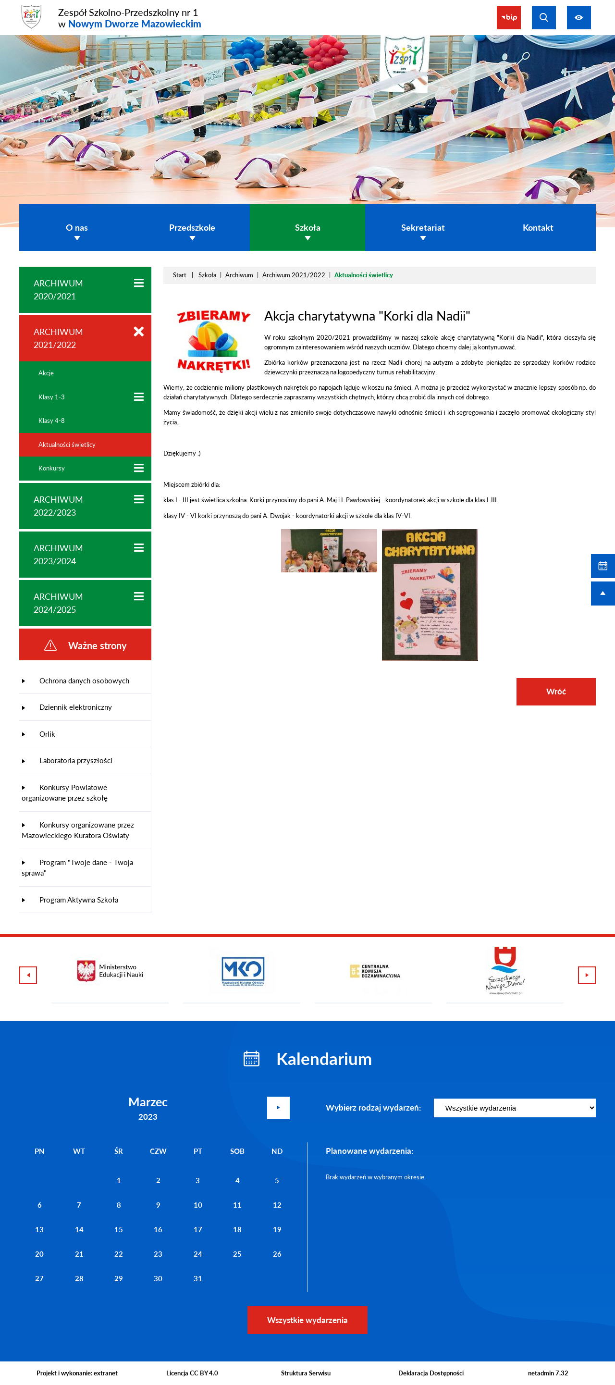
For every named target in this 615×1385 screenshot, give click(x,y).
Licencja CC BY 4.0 (192, 1373)
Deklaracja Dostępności (431, 1373)
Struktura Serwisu (306, 1373)
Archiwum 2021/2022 (293, 275)
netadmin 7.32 (548, 1373)
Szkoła (207, 275)
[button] (214, 371)
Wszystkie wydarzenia (307, 1320)
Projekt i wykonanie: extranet (77, 1373)
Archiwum (239, 275)
